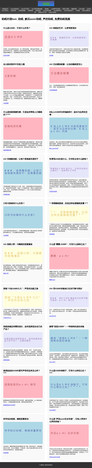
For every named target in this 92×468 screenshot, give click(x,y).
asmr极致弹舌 (58, 10)
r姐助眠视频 (22, 10)
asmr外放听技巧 (68, 10)
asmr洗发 (82, 9)
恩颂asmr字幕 (42, 12)
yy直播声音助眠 (55, 9)
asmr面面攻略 (47, 10)
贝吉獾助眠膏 (53, 90)
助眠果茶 (13, 10)
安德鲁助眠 (6, 194)
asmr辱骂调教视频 (37, 9)
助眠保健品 (6, 360)
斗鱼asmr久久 (7, 317)
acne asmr (52, 362)
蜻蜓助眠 (74, 9)
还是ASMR (6, 55)
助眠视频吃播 (7, 150)
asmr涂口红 (52, 316)
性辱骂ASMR (53, 191)
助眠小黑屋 (66, 9)
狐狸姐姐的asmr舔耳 (9, 405)
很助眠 (47, 9)
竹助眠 (78, 10)
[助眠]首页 (5, 9)
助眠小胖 (5, 273)
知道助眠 (5, 452)
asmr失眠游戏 (15, 9)
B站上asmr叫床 (53, 148)
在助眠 (51, 55)
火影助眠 (5, 103)
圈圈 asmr (52, 279)
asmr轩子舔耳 (25, 9)
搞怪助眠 (38, 10)
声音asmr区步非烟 (54, 457)
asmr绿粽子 (52, 410)
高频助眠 (30, 10)
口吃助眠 (5, 235)
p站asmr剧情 (52, 12)
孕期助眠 (52, 234)
